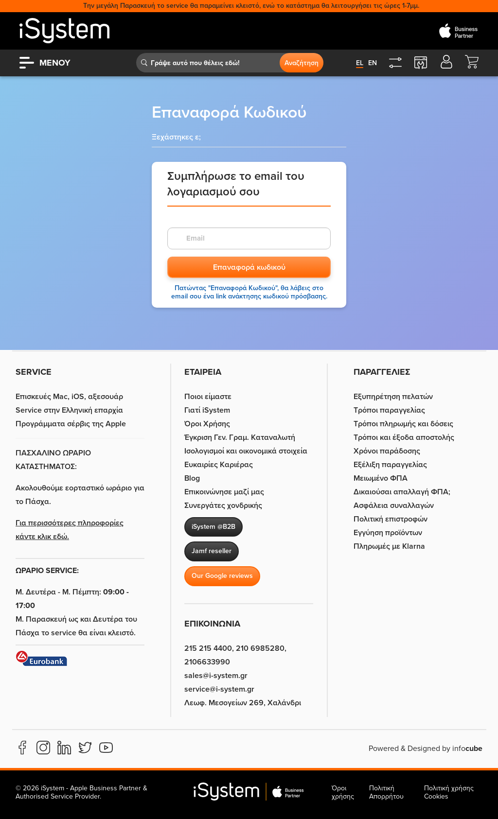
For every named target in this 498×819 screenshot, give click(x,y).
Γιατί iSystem (207, 410)
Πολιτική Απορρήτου (386, 792)
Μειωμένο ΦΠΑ (381, 478)
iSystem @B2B (213, 527)
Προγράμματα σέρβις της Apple (71, 424)
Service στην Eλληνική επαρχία (69, 410)
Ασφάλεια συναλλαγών (394, 505)
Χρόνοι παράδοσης (387, 451)
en (372, 63)
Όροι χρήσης (343, 792)
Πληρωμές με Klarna (389, 546)
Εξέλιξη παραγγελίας (390, 465)
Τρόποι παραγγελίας (389, 410)
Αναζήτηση (302, 63)
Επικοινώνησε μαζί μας (224, 492)
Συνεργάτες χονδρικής (223, 505)
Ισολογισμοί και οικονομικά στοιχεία (245, 451)
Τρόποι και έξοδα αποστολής (404, 437)
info (467, 748)
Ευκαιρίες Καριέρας (218, 465)
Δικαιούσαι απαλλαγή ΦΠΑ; (402, 492)
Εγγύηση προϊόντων (388, 533)
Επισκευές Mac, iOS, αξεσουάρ (69, 396)
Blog (192, 478)
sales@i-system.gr (216, 675)
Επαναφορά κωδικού (249, 267)
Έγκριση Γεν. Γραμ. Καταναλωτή (239, 437)
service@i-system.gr (219, 689)
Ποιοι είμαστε (207, 396)
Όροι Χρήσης (207, 424)
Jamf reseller (211, 551)
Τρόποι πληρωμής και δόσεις (403, 424)
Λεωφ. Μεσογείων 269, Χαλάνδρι (242, 703)
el (359, 63)
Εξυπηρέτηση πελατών (393, 396)
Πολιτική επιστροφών (390, 519)
